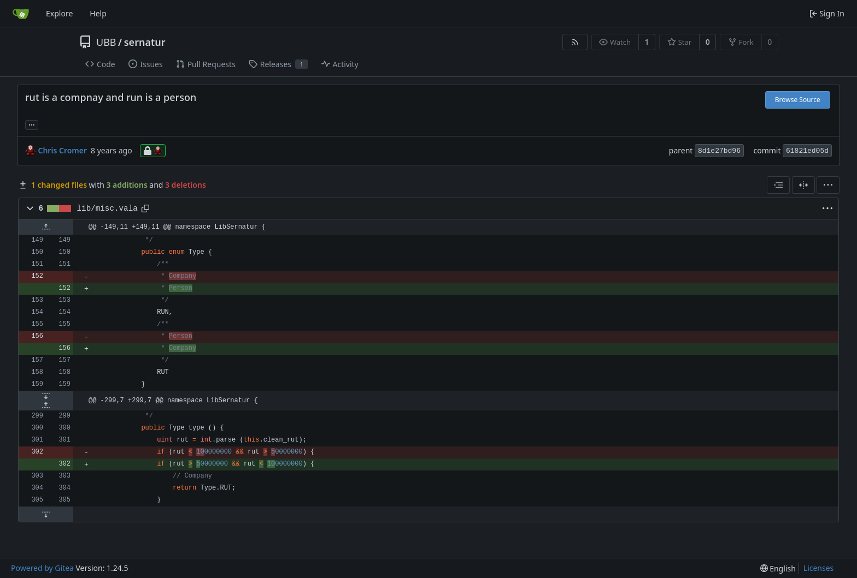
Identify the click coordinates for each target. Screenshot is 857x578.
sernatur (145, 42)
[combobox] (778, 185)
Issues (145, 64)
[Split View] (803, 185)
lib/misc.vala (107, 208)
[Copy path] (145, 208)
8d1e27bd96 (719, 151)
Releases (278, 64)
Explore (59, 13)
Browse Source (797, 99)
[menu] (828, 185)
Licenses (818, 568)
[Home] (20, 13)
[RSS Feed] (575, 42)
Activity (340, 64)
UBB (106, 42)
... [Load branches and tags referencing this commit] (31, 124)
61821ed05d (807, 151)
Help (98, 13)
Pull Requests (206, 64)
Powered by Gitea (42, 568)
